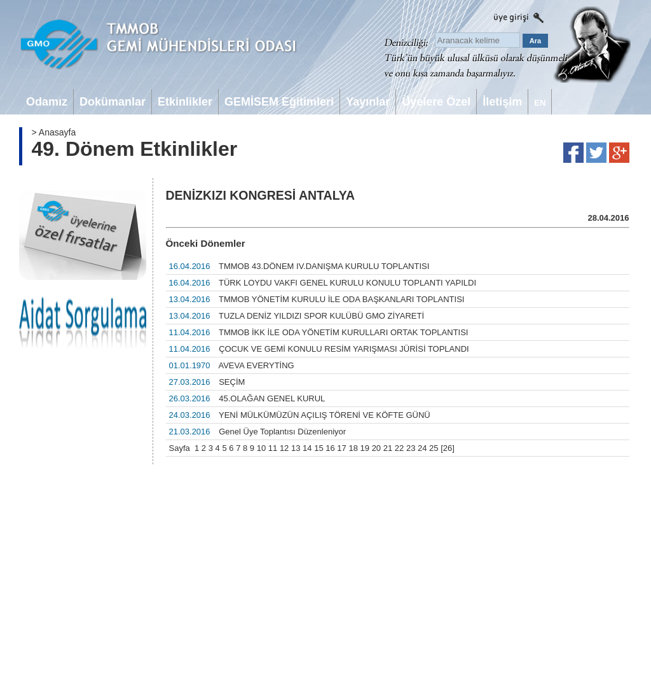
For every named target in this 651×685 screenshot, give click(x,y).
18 (352, 448)
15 (318, 448)
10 (261, 448)
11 (272, 448)
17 (341, 448)
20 (376, 448)
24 (422, 448)
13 (295, 448)
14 (307, 448)
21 (387, 448)
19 (364, 448)
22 (399, 448)
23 (410, 448)
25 (433, 448)
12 (284, 448)
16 (330, 448)
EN (539, 102)
